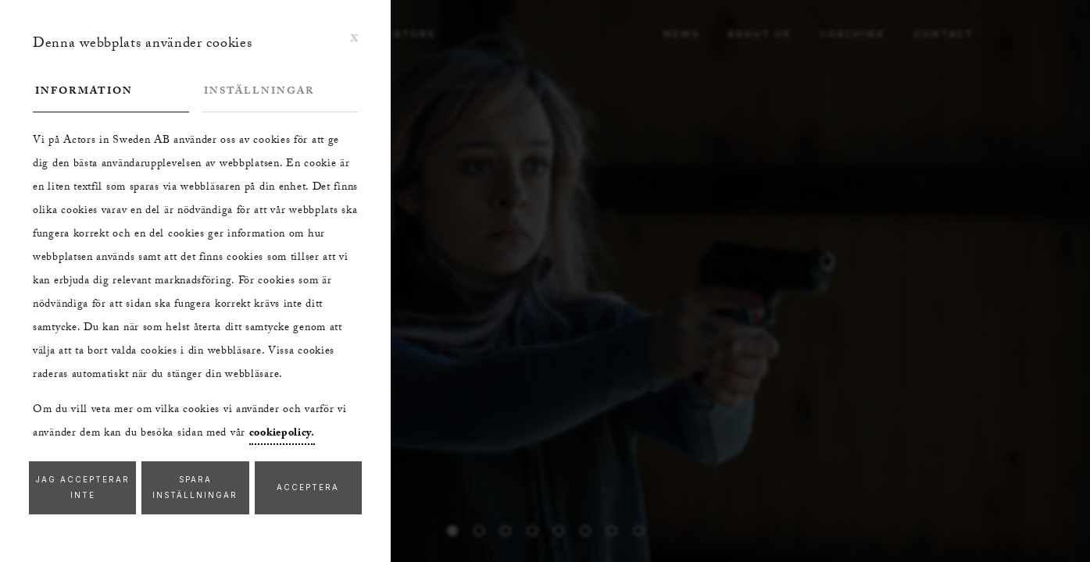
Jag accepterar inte (83, 487)
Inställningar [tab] (259, 92)
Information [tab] (84, 92)
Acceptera (308, 487)
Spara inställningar (195, 487)
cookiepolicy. (282, 434)
